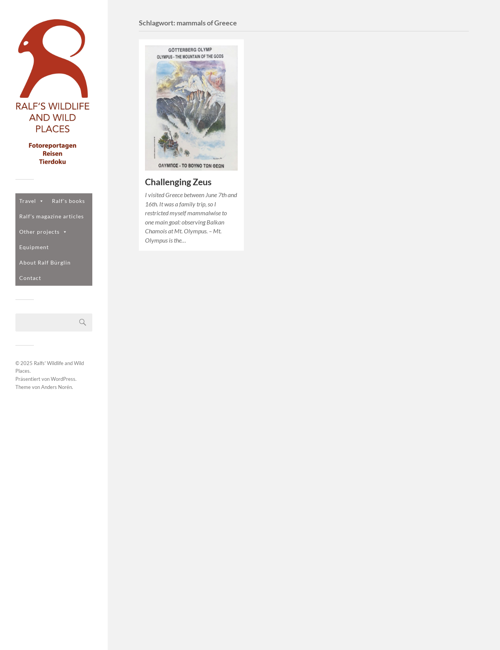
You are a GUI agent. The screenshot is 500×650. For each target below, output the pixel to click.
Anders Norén (56, 387)
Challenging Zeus (178, 182)
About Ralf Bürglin (45, 262)
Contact (30, 278)
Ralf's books (68, 201)
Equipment (34, 247)
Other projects (43, 231)
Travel (31, 201)
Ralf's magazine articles (51, 216)
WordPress (63, 379)
